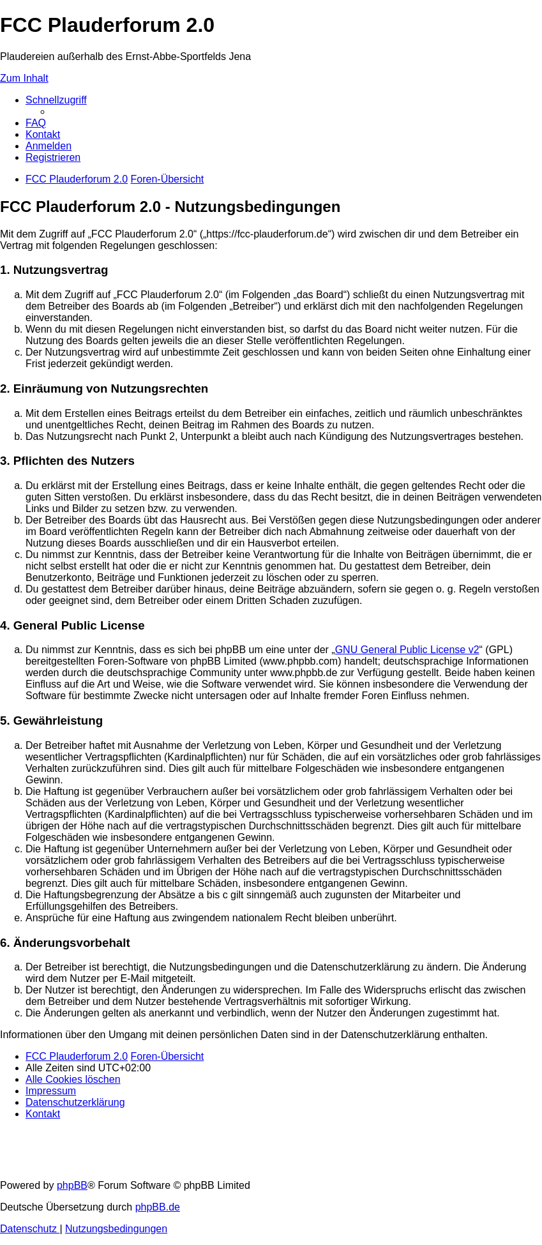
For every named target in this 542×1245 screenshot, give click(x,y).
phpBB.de (157, 1207)
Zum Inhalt (24, 78)
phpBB (72, 1185)
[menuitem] (36, 122)
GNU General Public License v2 (407, 649)
